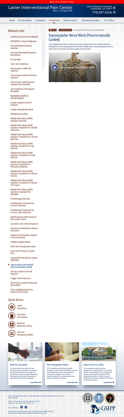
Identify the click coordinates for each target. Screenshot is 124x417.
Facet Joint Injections (19, 64)
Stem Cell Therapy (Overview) (22, 246)
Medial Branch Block (19, 114)
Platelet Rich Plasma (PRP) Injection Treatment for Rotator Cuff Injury (24, 182)
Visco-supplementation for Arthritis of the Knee (21, 290)
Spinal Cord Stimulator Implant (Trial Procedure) (23, 236)
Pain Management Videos (57, 364)
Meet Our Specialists (18, 364)
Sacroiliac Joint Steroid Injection (24, 223)
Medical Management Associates (37, 413)
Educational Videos (91, 20)
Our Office (109, 20)
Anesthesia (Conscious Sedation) (24, 36)
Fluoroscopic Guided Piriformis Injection (23, 76)
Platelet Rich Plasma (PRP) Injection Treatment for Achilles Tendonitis (24, 127)
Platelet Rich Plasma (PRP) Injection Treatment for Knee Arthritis (22, 155)
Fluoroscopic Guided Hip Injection (20, 69)
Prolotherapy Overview (20, 198)
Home (12, 21)
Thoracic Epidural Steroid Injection (21, 272)
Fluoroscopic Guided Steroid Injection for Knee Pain (22, 83)
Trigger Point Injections (20, 278)
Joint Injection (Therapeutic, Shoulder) (22, 90)
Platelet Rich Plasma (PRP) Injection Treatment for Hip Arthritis (22, 146)
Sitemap (15, 397)
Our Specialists (25, 20)
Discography (15, 59)
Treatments (54, 20)
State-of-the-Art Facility (93, 364)
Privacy (10, 397)
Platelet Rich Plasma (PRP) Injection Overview (21, 119)
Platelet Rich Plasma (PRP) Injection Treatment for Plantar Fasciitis (23, 173)
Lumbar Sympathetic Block (21, 109)
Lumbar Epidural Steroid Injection (20, 103)
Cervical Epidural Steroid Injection (21, 46)
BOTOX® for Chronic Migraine (23, 41)
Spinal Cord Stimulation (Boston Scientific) (24, 229)
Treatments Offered (65, 30)
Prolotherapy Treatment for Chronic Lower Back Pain (22, 211)
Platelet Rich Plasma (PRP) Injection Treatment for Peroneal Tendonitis (21, 164)
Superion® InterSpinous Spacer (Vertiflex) (24, 258)
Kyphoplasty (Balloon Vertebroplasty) (19, 96)
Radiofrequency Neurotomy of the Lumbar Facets (23, 218)
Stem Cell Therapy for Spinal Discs (22, 252)
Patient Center (70, 20)
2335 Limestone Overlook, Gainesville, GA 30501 (26, 401)
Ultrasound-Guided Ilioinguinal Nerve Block (23, 283)
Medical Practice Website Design (17, 413)
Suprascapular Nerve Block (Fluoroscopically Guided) (21, 265)
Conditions (40, 20)
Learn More (35, 382)
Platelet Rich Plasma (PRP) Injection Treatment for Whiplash (21, 191)
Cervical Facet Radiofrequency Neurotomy (23, 53)
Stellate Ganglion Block (20, 242)
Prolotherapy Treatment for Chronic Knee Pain (22, 204)
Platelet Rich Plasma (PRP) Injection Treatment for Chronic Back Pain (24, 136)
